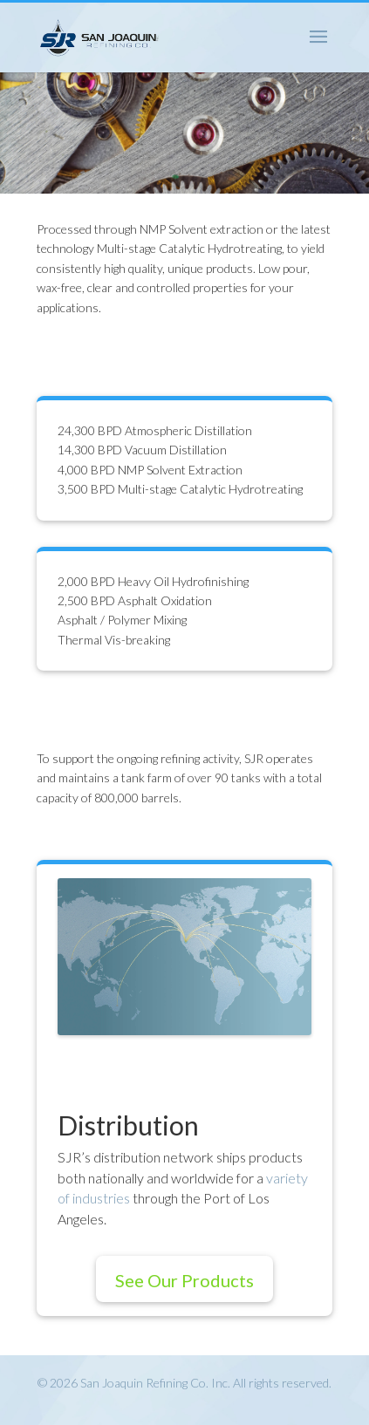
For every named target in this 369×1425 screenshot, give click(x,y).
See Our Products (184, 1280)
